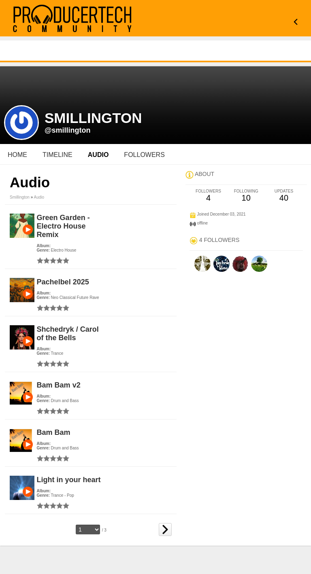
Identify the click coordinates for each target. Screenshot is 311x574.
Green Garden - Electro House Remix (63, 226)
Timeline (57, 154)
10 (246, 195)
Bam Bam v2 (59, 385)
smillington (20, 197)
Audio (39, 197)
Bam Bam (53, 432)
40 (283, 195)
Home (17, 154)
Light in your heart (69, 480)
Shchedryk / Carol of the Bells (68, 333)
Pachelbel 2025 (63, 282)
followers (144, 154)
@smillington (68, 130)
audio (98, 154)
